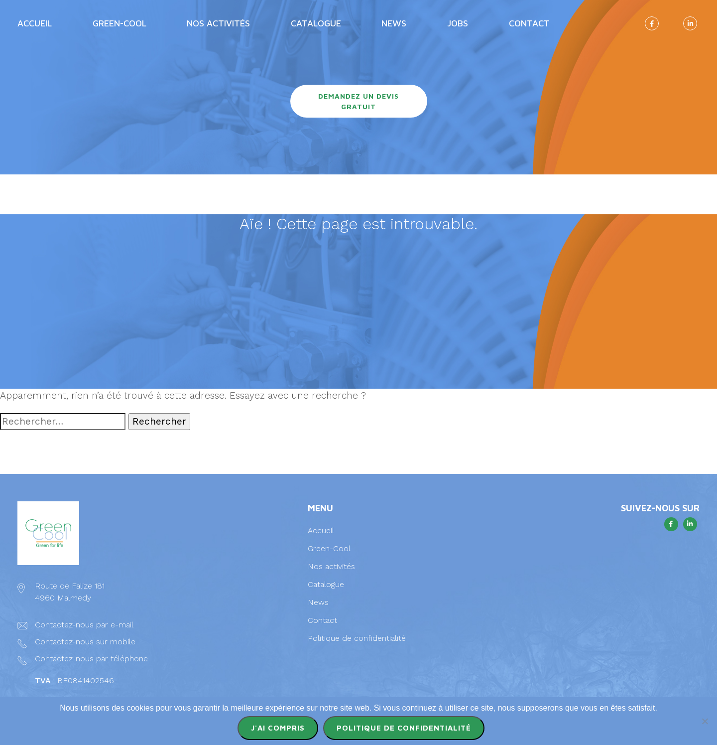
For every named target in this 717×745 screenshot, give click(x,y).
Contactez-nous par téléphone (91, 658)
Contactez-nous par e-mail (84, 624)
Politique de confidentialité (357, 638)
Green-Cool (119, 23)
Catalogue (316, 23)
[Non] (705, 721)
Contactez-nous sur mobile (85, 641)
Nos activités (218, 23)
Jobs (457, 23)
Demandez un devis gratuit (358, 101)
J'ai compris (278, 728)
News (393, 23)
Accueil (34, 23)
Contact (529, 23)
